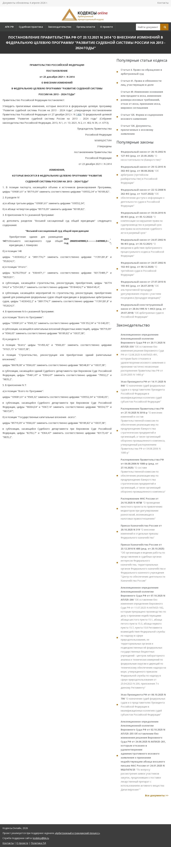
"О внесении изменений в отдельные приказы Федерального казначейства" (141, 531)
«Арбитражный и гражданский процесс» (77, 833)
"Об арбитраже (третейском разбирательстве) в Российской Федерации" (143, 174)
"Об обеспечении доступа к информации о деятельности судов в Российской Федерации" (143, 197)
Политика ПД (38, 843)
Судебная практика (31, 26)
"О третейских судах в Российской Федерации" (143, 268)
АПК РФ (9, 26)
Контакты (162, 2)
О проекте (106, 26)
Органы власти (85, 26)
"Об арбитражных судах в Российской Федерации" (143, 310)
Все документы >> (156, 795)
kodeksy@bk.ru (41, 838)
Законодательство (59, 26)
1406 (78, 114)
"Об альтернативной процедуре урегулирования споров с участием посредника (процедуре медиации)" (143, 289)
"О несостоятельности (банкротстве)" (143, 155)
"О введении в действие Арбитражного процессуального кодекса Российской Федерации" (143, 247)
